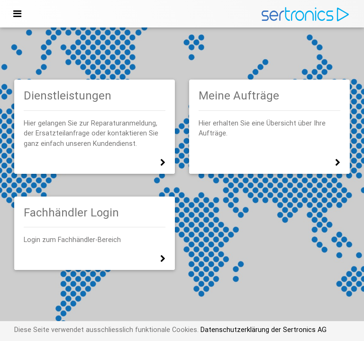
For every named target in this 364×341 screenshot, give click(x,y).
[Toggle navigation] (17, 13)
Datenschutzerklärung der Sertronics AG (263, 329)
